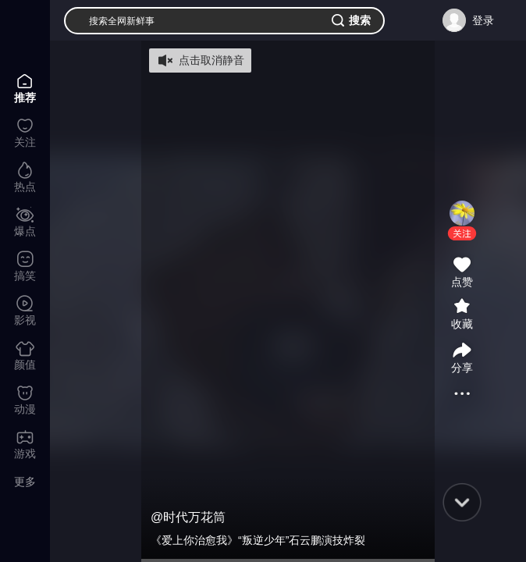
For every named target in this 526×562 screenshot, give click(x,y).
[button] (462, 233)
